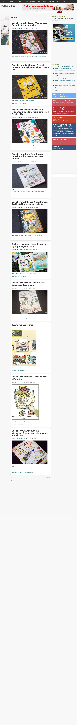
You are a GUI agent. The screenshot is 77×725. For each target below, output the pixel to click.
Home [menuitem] (4, 1)
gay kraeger (29, 273)
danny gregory (30, 468)
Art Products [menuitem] (18, 1)
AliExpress (55, 130)
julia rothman (22, 367)
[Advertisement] (62, 52)
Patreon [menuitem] (44, 1)
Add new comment (29, 59)
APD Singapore (56, 119)
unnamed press (32, 145)
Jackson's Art (69, 128)
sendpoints (21, 56)
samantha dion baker (39, 191)
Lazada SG (67, 130)
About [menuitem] (64, 1)
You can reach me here (58, 148)
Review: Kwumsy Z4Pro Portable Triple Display (64, 83)
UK (65, 126)
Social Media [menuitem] (51, 1)
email (56, 113)
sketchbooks (17, 421)
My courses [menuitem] (32, 1)
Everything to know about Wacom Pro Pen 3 (64, 77)
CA (63, 126)
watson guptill (15, 193)
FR (70, 126)
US (61, 126)
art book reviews (28, 56)
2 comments (20, 472)
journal (16, 56)
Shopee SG (60, 130)
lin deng (35, 56)
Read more (14, 59)
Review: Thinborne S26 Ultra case (62, 78)
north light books (42, 468)
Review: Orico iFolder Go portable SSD (63, 68)
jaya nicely (17, 145)
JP (54, 128)
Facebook (60, 113)
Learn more (68, 135)
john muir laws (36, 316)
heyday (42, 316)
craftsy (16, 273)
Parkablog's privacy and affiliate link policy (34, 512)
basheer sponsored (42, 56)
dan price (28, 421)
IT (71, 126)
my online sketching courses (64, 96)
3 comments (20, 59)
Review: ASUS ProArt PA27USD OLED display (64, 66)
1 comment (20, 148)
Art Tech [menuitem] (26, 1)
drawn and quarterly (38, 235)
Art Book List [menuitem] (10, 1)
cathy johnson (15, 469)
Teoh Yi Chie (20, 28)
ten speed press (34, 421)
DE (67, 126)
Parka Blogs (8, 5)
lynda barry (30, 235)
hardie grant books (30, 100)
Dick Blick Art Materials (61, 128)
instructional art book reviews (27, 191)
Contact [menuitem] (58, 1)
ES (73, 126)
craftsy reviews (22, 273)
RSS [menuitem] (39, 1)
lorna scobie (22, 100)
